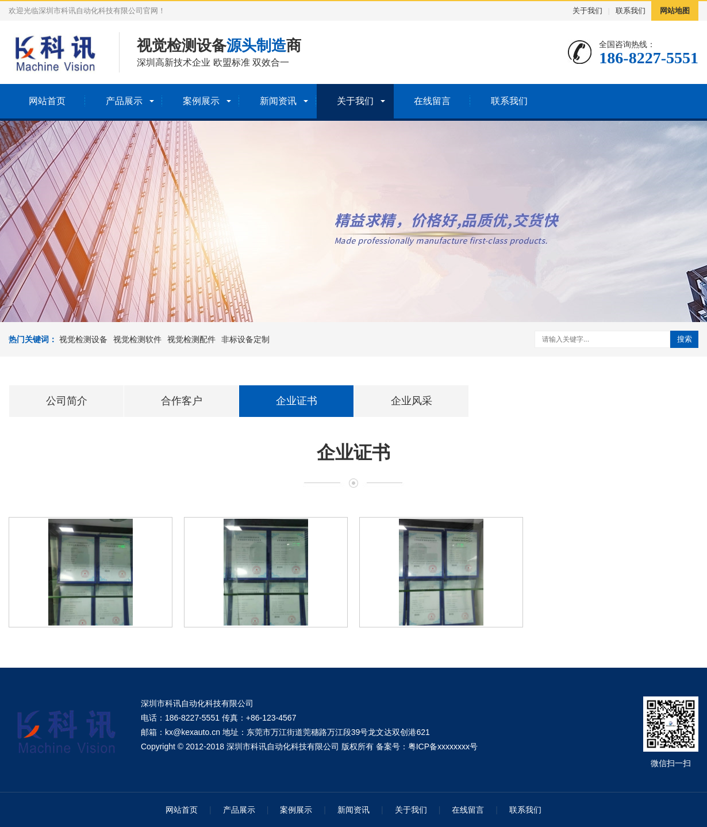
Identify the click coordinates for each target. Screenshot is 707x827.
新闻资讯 (278, 101)
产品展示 (124, 101)
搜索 (684, 339)
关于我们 (587, 10)
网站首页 (47, 101)
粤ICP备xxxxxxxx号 (443, 746)
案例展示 (201, 101)
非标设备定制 (245, 339)
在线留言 (432, 101)
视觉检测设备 (83, 339)
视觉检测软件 (137, 339)
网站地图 (675, 10)
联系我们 (630, 10)
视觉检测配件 (191, 339)
